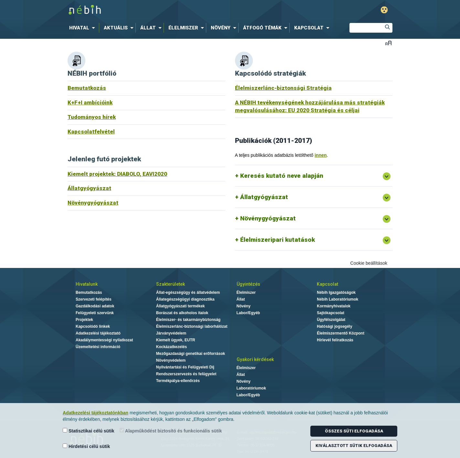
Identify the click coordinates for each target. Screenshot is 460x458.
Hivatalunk (87, 284)
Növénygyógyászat (93, 202)
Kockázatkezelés (171, 347)
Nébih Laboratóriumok (337, 299)
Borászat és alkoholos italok (182, 313)
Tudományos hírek (92, 117)
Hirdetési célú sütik (86, 446)
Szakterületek (170, 284)
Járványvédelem (171, 333)
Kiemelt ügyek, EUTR (175, 340)
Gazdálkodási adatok (95, 306)
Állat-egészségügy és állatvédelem (188, 292)
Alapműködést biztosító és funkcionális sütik (171, 430)
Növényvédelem (171, 360)
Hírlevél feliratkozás (335, 340)
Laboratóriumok (251, 388)
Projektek (84, 319)
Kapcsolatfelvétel (91, 131)
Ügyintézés (248, 284)
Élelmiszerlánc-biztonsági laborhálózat (192, 326)
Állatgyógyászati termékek (180, 306)
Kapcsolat (327, 284)
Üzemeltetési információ (98, 347)
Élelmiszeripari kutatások (277, 239)
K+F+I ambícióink (90, 102)
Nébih (161, 10)
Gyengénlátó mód (384, 9)
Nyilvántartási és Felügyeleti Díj (185, 367)
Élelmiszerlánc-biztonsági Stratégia (283, 88)
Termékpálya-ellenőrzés (178, 380)
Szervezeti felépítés (94, 299)
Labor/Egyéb (248, 313)
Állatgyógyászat (89, 188)
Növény (244, 306)
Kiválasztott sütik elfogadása (354, 445)
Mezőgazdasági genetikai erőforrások (190, 353)
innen (320, 155)
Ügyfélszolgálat (331, 319)
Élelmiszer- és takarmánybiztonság (188, 319)
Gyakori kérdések (255, 359)
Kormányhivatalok (333, 306)
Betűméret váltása (388, 43)
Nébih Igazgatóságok (336, 292)
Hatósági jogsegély (334, 326)
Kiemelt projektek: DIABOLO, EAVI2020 (117, 174)
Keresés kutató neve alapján (281, 175)
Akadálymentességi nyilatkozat (104, 340)
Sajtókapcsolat (330, 313)
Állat (241, 299)
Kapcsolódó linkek (93, 326)
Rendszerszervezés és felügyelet (186, 374)
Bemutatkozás (87, 88)
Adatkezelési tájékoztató (98, 333)
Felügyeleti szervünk (95, 313)
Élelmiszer (246, 292)
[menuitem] (83, 28)
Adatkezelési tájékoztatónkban (95, 412)
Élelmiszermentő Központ (340, 333)
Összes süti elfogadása (354, 431)
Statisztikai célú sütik (88, 430)
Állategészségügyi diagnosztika (185, 299)
